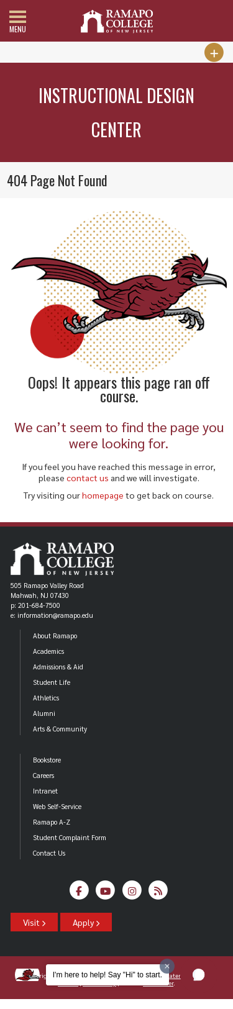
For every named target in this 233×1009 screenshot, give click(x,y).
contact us (87, 477)
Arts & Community (60, 728)
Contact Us (49, 852)
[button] (198, 974)
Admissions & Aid (58, 666)
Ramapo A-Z (51, 821)
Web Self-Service (57, 806)
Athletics (46, 697)
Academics (48, 651)
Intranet (45, 790)
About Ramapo (55, 635)
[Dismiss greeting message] (167, 966)
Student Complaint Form (69, 837)
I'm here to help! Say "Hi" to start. (107, 975)
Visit (34, 922)
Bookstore (47, 759)
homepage (103, 494)
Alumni (44, 713)
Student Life (51, 682)
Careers (43, 775)
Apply (86, 922)
